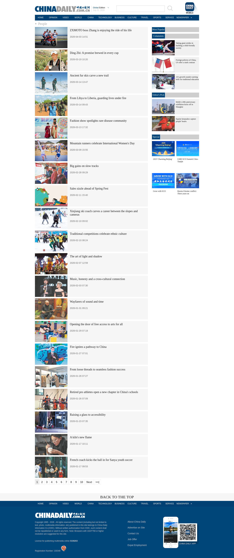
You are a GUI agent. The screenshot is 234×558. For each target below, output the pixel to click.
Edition (99, 8)
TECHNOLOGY (105, 17)
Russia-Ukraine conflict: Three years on (187, 192)
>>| (97, 482)
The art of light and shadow (86, 256)
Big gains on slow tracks (84, 166)
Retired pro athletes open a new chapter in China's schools (104, 392)
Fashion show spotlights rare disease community (98, 120)
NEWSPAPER (182, 17)
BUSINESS (120, 17)
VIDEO (66, 17)
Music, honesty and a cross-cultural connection (97, 279)
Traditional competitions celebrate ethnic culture (98, 233)
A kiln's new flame (81, 437)
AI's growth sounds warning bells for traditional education (187, 78)
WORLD (78, 17)
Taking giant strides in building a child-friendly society (185, 45)
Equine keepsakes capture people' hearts (186, 120)
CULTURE (132, 17)
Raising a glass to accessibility (88, 414)
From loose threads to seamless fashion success (97, 369)
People (42, 24)
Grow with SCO (159, 191)
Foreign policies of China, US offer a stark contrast (186, 61)
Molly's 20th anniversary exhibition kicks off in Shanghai (185, 104)
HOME (41, 17)
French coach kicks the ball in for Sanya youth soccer (101, 460)
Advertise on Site (136, 527)
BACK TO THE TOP (117, 497)
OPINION (53, 17)
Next (89, 482)
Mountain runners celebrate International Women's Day (102, 143)
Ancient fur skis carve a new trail (89, 75)
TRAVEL (144, 17)
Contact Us (133, 533)
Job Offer (132, 539)
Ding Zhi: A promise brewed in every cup (94, 52)
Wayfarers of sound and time (87, 301)
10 (81, 482)
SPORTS (157, 17)
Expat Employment (137, 545)
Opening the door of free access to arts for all (96, 324)
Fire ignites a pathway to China (88, 346)
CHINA (91, 17)
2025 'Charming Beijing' (162, 159)
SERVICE (169, 17)
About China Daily (137, 521)
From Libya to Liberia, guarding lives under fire (98, 98)
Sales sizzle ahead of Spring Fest (89, 188)
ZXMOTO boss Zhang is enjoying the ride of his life (101, 30)
